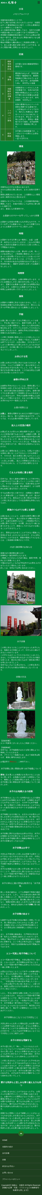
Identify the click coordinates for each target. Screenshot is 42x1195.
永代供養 (5, 1153)
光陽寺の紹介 (7, 1147)
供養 (4, 1160)
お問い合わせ (7, 1173)
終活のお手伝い (8, 1166)
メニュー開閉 (39, 2)
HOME (4, 1140)
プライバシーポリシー (11, 1179)
